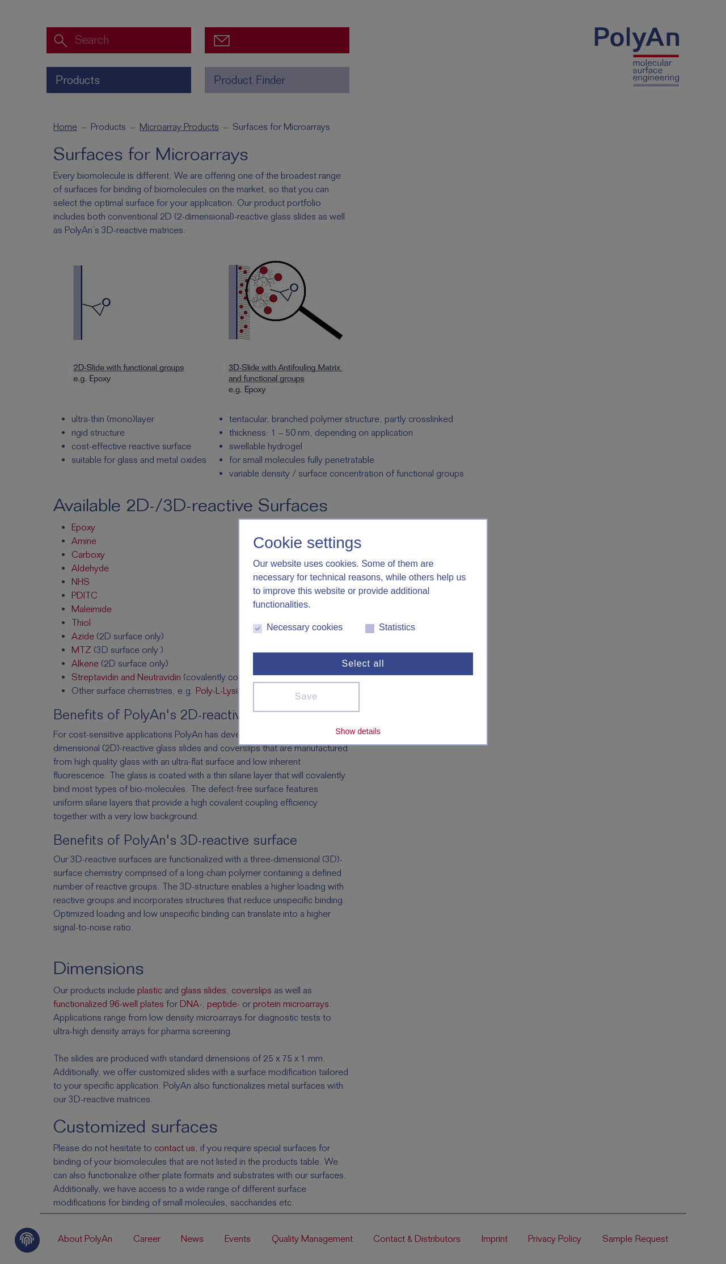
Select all (363, 663)
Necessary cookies (298, 627)
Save (306, 696)
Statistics (390, 627)
